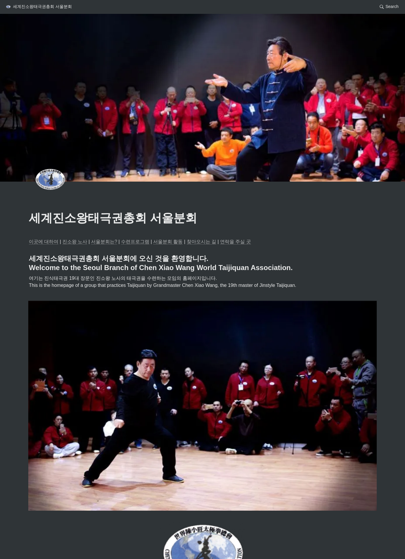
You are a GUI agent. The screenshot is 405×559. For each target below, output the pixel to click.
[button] (39, 6)
